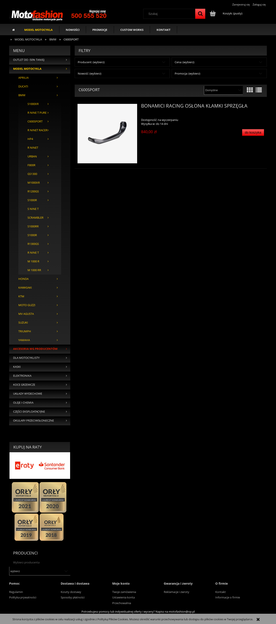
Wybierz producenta (26, 562)
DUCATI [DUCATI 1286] (23, 86)
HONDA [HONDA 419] (23, 279)
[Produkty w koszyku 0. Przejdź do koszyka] (226, 13)
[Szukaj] (200, 14)
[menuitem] (38, 29)
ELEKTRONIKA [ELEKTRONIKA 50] (22, 376)
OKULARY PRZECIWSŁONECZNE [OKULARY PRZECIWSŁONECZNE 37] (33, 420)
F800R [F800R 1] (31, 165)
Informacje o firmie (227, 597)
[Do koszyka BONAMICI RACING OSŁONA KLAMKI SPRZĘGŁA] (253, 132)
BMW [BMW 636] (21, 95)
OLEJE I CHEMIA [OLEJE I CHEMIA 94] (23, 402)
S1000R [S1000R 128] (32, 200)
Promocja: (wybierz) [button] (187, 73)
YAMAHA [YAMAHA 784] (24, 340)
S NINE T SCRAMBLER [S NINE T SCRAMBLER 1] (35, 213)
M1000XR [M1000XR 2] (34, 183)
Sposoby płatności (73, 597)
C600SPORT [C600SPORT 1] (35, 121)
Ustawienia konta (123, 597)
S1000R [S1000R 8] (32, 235)
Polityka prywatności (22, 597)
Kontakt (220, 592)
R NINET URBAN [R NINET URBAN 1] (33, 152)
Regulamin (16, 592)
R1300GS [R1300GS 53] (33, 244)
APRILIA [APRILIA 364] (23, 78)
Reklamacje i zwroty (176, 592)
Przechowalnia (121, 603)
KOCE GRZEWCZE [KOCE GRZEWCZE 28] (24, 385)
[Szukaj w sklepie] (170, 14)
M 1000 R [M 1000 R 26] (33, 261)
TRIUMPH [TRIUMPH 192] (24, 331)
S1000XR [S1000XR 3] (33, 104)
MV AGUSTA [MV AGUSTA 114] (26, 314)
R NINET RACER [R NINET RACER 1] (37, 130)
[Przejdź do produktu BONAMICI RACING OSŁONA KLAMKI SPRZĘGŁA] (107, 134)
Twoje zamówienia (124, 592)
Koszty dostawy (71, 592)
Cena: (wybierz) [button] (184, 62)
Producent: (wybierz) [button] (91, 62)
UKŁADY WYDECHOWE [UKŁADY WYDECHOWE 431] (27, 394)
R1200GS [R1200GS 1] (33, 191)
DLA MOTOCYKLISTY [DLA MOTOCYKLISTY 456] (26, 358)
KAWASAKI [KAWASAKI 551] (25, 287)
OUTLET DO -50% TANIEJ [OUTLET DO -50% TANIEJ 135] (28, 60)
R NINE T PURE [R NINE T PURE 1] (37, 113)
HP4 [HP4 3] (30, 139)
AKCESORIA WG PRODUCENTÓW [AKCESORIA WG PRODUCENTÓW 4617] (35, 349)
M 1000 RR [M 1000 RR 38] (34, 270)
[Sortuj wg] (223, 90)
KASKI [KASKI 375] (17, 367)
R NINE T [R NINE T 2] (33, 252)
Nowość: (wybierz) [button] (89, 73)
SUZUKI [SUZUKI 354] (23, 322)
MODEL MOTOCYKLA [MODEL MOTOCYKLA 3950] (27, 69)
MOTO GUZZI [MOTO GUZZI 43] (26, 305)
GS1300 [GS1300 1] (32, 174)
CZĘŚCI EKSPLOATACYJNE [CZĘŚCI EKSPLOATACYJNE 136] (29, 411)
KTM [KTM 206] (21, 296)
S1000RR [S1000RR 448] (33, 226)
